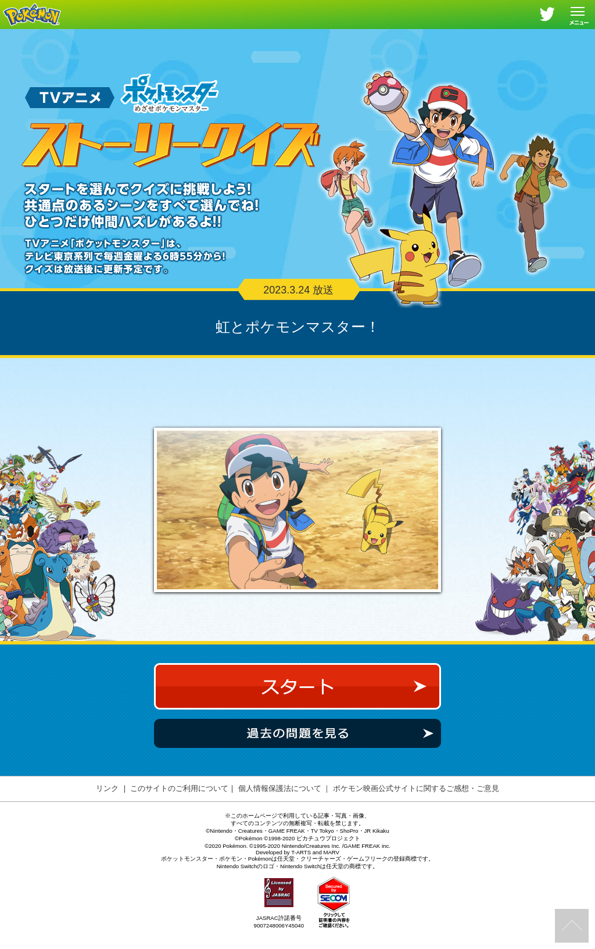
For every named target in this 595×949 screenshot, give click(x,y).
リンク (107, 807)
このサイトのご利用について (179, 807)
